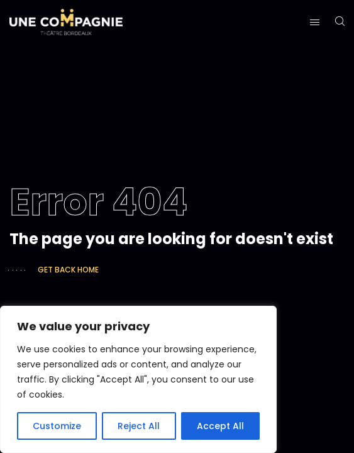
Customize (57, 426)
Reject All (139, 426)
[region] (138, 379)
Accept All (220, 426)
